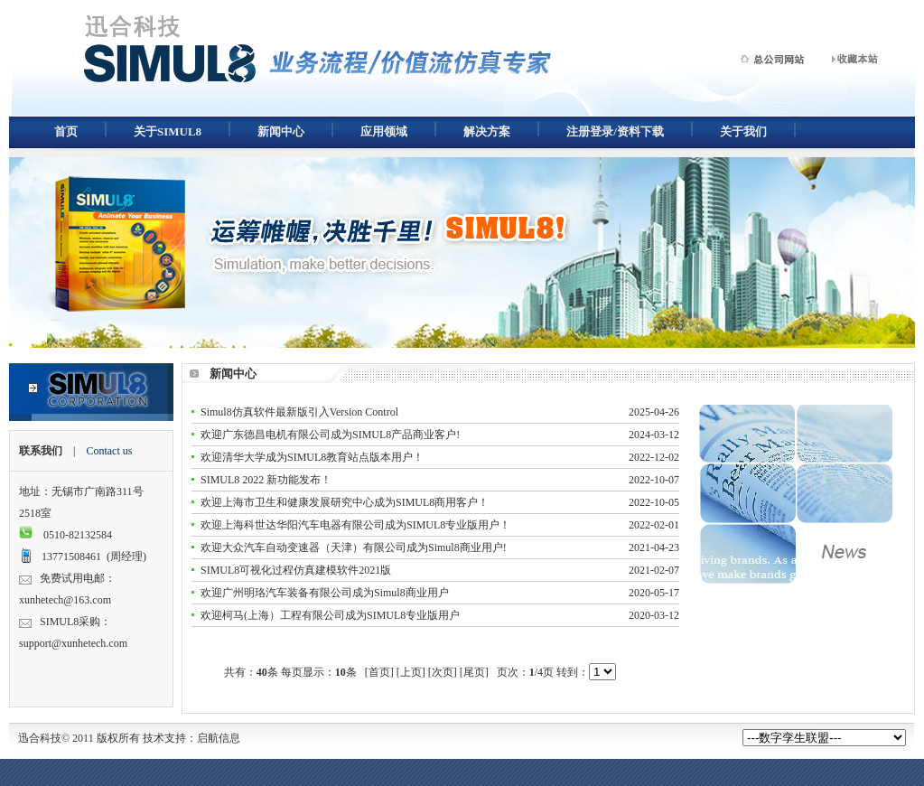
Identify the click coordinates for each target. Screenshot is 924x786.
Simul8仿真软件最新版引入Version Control (299, 412)
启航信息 (218, 738)
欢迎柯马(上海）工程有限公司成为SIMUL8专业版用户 (330, 615)
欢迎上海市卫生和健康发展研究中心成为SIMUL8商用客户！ (345, 502)
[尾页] (474, 672)
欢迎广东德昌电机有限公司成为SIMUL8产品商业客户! (330, 434)
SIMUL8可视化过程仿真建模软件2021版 (296, 570)
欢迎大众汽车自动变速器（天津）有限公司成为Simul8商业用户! (354, 547)
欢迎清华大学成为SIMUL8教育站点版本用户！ (312, 457)
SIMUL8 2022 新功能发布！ (266, 479)
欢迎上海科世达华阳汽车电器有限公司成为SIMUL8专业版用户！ (355, 525)
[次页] (442, 672)
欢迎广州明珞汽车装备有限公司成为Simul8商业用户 (325, 592)
